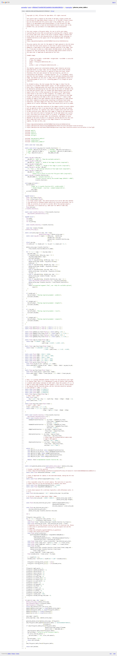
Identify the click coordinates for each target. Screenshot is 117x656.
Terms (17, 653)
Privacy (13, 653)
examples (69, 7)
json (114, 653)
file (52, 11)
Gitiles (9, 653)
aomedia (24, 7)
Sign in (113, 2)
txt (111, 653)
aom (29, 7)
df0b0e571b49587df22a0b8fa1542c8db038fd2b (47, 7)
